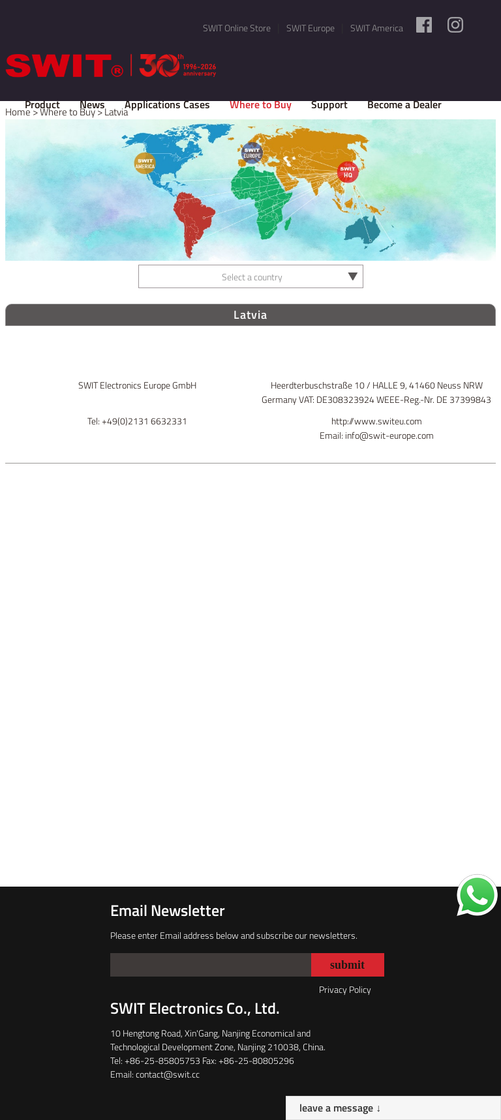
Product (42, 104)
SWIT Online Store (237, 28)
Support (329, 104)
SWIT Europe (310, 28)
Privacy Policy (345, 989)
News (92, 104)
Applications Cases (167, 104)
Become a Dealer (404, 104)
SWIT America (376, 28)
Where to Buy (261, 104)
